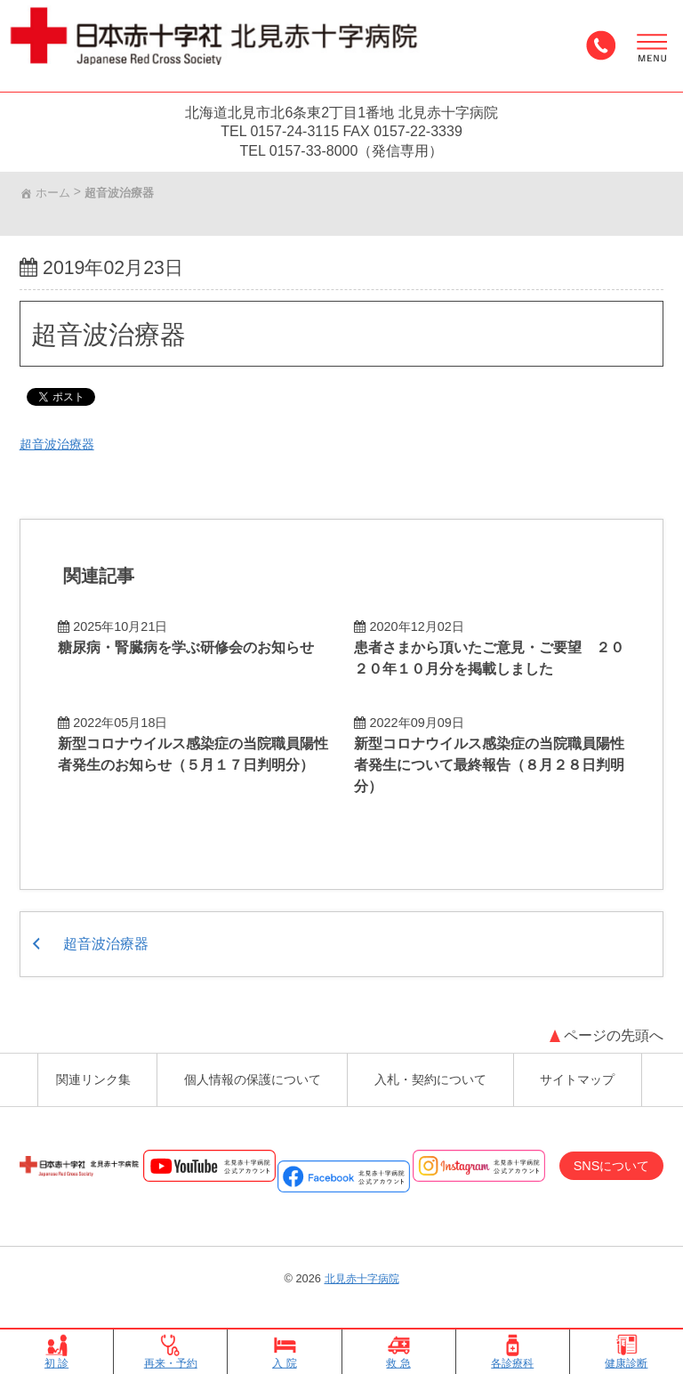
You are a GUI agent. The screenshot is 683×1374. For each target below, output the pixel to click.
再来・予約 (170, 1351)
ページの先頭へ (612, 1021)
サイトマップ (589, 1071)
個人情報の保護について (248, 1071)
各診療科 (512, 1351)
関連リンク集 (81, 1071)
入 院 (284, 1351)
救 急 (398, 1351)
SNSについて (604, 1161)
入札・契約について (437, 1071)
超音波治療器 (118, 340)
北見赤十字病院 (361, 1275)
